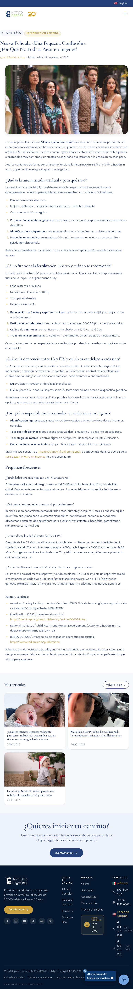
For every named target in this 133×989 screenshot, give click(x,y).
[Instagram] (16, 921)
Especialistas (88, 896)
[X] (50, 921)
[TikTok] (33, 921)
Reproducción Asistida (42, 33)
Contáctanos (19, 909)
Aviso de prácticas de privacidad (72, 977)
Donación (67, 911)
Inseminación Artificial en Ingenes (59, 451)
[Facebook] (7, 921)
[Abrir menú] (125, 14)
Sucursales (87, 890)
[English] (120, 3)
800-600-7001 (120, 892)
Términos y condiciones (40, 977)
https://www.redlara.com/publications (35, 642)
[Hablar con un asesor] (124, 980)
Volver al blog (116, 684)
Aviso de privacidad (14, 977)
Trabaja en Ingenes (92, 909)
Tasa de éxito (89, 903)
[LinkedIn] (41, 921)
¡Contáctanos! (66, 852)
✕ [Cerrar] (85, 971)
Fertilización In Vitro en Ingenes (25, 456)
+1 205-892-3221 (121, 948)
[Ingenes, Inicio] (22, 14)
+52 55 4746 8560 (121, 902)
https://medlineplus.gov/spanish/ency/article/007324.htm (48, 619)
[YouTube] (24, 921)
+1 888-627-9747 (121, 929)
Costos (85, 883)
